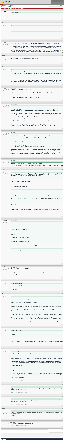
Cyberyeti (3, 280)
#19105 (62, 66)
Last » (16, 6)
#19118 (62, 396)
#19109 (62, 159)
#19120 (62, 421)
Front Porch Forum (30, 317)
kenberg (3, 169)
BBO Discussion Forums (3, 5)
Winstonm (3, 22)
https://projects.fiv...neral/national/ (24, 268)
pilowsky (3, 55)
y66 (2, 293)
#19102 (62, 22)
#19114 (62, 293)
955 (9, 6)
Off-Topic (7, 5)
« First (5, 6)
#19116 (62, 348)
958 (13, 6)
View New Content (60, 5)
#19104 (62, 55)
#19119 (62, 408)
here (14, 321)
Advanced (63, 4)
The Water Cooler (11, 5)
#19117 (62, 384)
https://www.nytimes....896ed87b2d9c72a (15, 297)
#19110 (62, 169)
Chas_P (3, 159)
